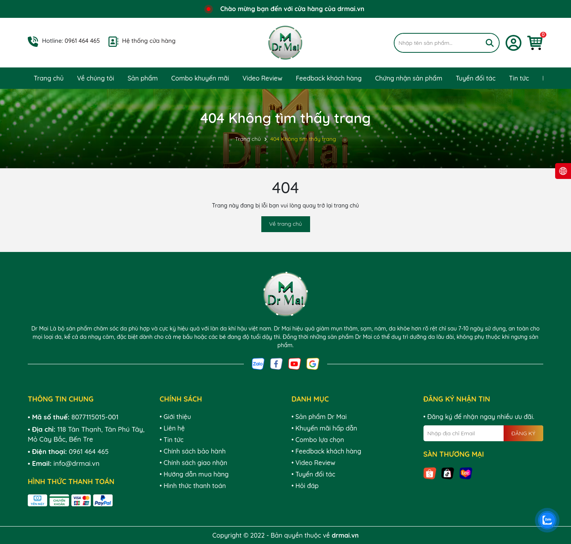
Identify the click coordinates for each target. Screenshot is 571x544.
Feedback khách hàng (329, 78)
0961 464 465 (82, 40)
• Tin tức (172, 440)
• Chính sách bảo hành (193, 451)
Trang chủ (48, 78)
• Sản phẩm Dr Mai (319, 417)
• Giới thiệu (175, 417)
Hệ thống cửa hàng (149, 40)
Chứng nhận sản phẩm (408, 78)
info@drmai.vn (77, 463)
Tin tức (519, 78)
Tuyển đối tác (476, 78)
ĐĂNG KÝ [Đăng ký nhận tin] (523, 433)
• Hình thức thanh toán (193, 486)
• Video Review (313, 463)
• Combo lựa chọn (317, 440)
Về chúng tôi (95, 78)
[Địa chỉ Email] (483, 433)
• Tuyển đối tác (313, 474)
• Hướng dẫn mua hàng (194, 474)
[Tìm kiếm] (490, 43)
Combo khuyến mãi (200, 78)
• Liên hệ (172, 428)
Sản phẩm (143, 78)
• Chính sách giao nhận (194, 463)
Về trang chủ (285, 223)
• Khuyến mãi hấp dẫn (324, 428)
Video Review (262, 78)
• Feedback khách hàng (326, 451)
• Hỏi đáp (305, 486)
